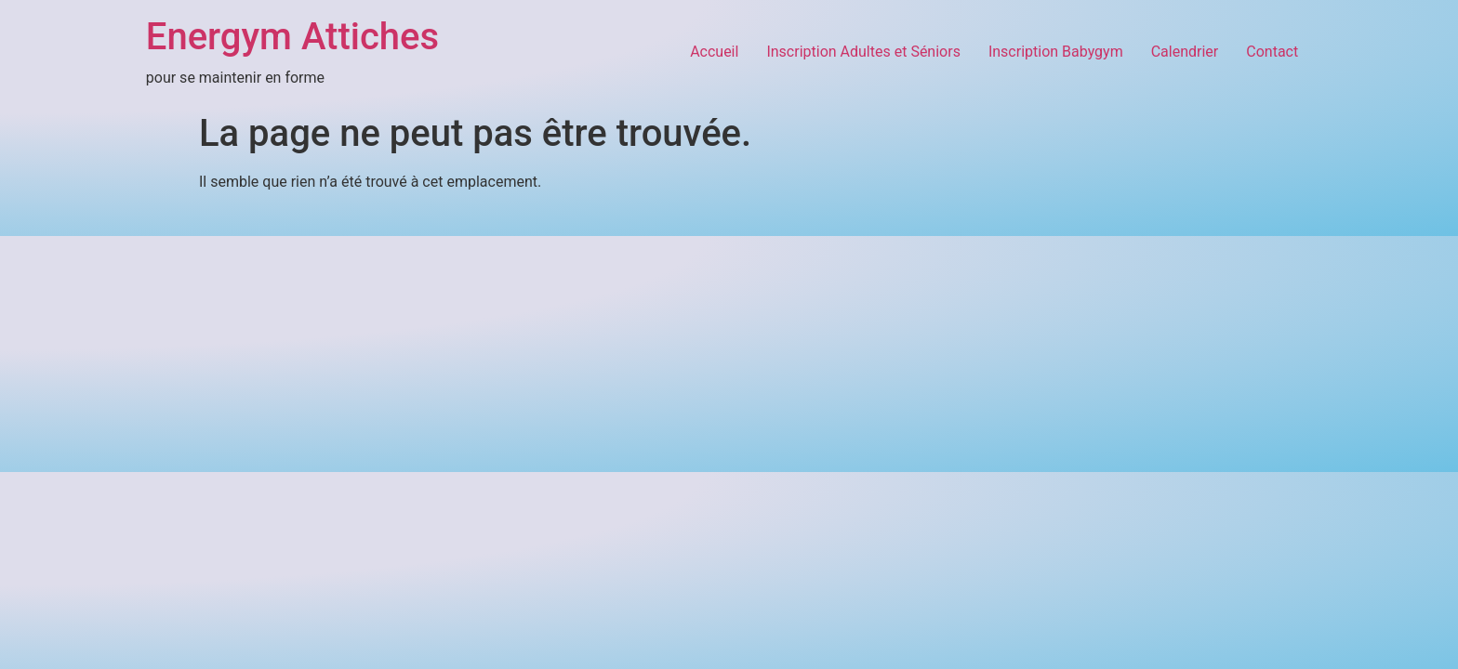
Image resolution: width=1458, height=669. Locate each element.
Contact (1272, 51)
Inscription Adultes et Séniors (863, 51)
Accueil (714, 51)
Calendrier (1185, 51)
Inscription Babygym (1055, 51)
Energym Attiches (292, 37)
